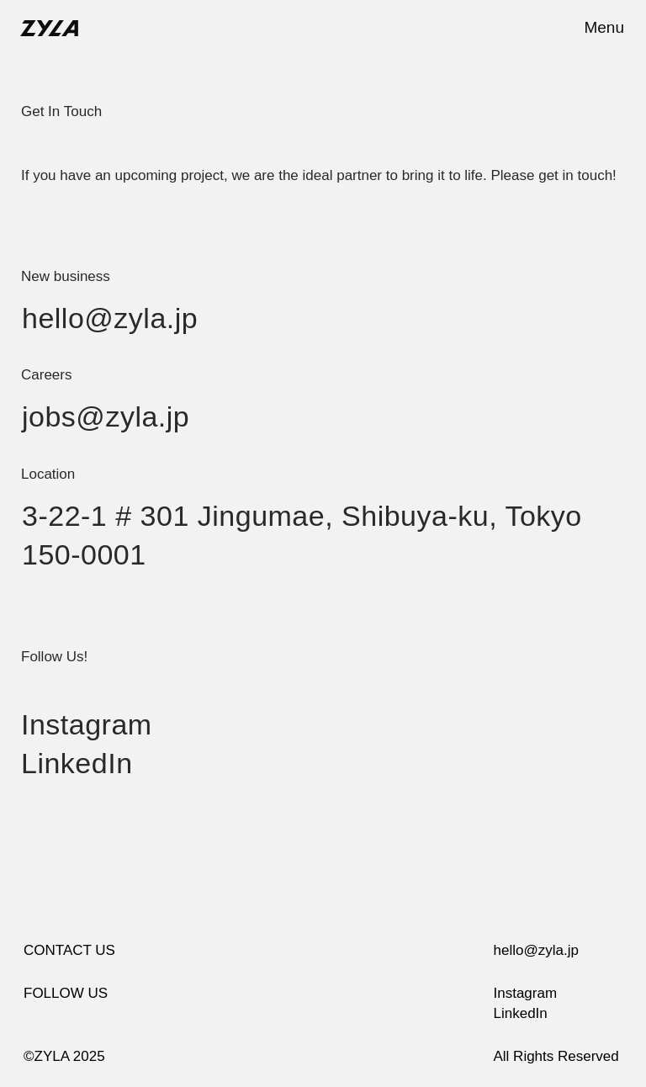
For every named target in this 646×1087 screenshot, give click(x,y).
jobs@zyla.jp (105, 416)
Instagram (86, 724)
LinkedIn (77, 763)
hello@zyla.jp (110, 318)
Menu (604, 27)
